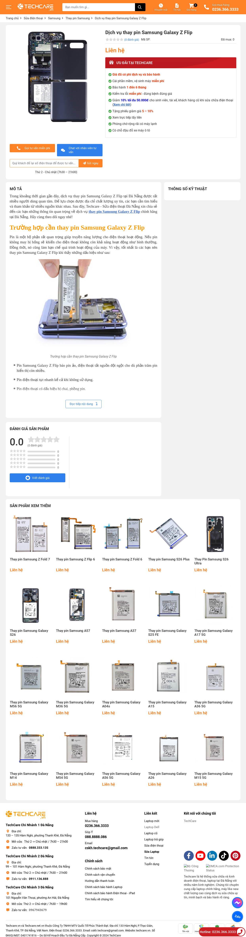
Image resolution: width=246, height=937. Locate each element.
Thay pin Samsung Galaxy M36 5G (75, 704)
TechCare (190, 821)
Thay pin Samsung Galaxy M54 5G (75, 776)
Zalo (237, 916)
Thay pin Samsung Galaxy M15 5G (213, 776)
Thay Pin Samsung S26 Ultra (211, 561)
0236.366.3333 (225, 10)
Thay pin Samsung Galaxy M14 (29, 776)
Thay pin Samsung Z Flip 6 (75, 559)
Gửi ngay (90, 163)
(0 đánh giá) (131, 39)
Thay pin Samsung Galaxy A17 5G (213, 633)
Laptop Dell (151, 827)
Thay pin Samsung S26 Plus (169, 559)
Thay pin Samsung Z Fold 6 (122, 559)
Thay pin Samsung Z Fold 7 (30, 559)
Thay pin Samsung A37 (119, 631)
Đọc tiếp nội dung (83, 404)
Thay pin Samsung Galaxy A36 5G (213, 704)
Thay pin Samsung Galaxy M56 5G (29, 704)
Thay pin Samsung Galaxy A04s (121, 704)
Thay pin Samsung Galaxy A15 (167, 704)
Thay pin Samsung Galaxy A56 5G (121, 776)
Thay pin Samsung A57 (73, 631)
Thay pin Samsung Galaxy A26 (167, 776)
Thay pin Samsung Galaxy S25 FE (167, 633)
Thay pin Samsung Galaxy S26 (29, 633)
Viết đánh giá (37, 478)
